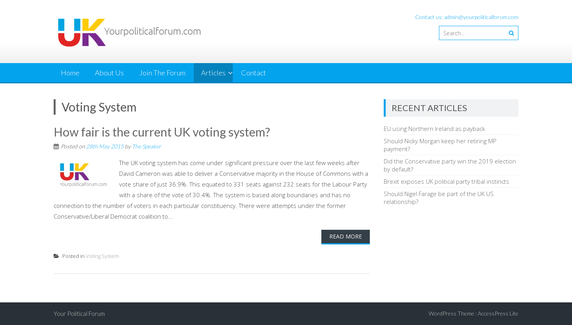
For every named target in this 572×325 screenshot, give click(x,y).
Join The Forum (162, 72)
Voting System (102, 256)
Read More (345, 236)
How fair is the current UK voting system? (162, 132)
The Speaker (146, 146)
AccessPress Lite (498, 313)
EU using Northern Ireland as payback (434, 129)
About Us (109, 72)
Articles (213, 72)
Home (70, 72)
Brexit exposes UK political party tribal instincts (446, 181)
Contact (253, 72)
